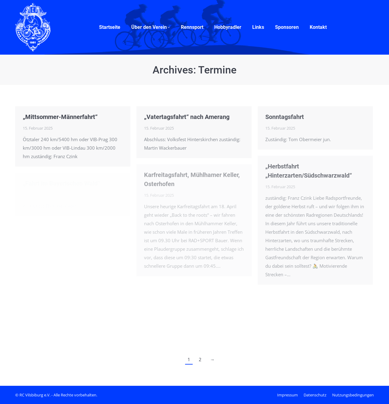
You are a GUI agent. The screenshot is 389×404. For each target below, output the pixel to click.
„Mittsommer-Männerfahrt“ (60, 117)
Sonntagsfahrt (284, 117)
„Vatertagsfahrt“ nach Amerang (186, 117)
